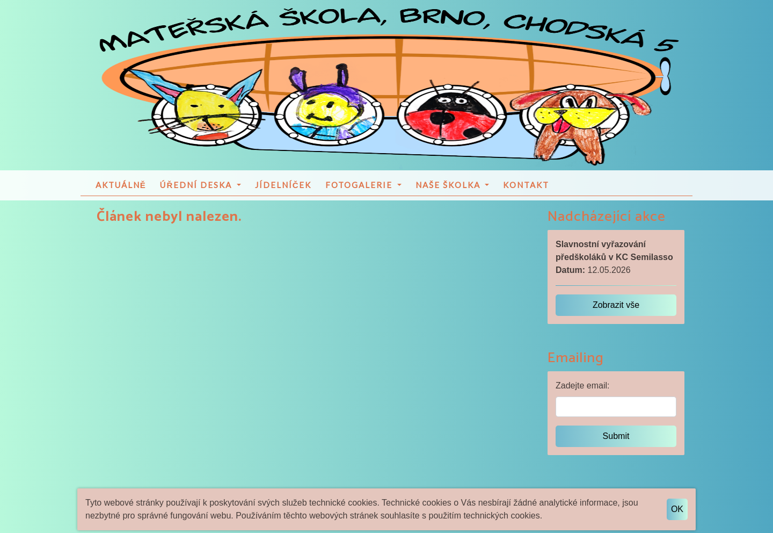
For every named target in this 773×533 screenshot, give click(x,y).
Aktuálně (121, 192)
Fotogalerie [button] (360, 192)
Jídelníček (283, 192)
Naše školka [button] (449, 192)
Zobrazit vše (616, 311)
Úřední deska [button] (197, 192)
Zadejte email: (583, 392)
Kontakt (526, 192)
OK (677, 509)
